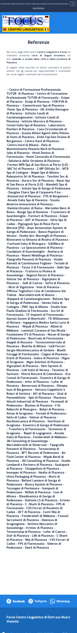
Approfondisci (38, 8)
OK (73, 4)
